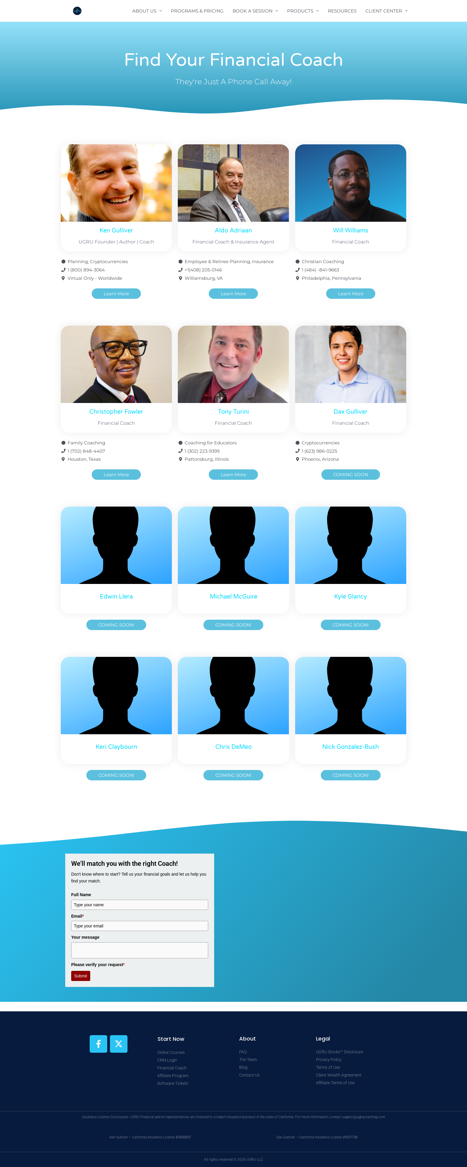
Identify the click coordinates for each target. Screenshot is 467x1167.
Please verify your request (98, 964)
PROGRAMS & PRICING (197, 11)
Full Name (81, 894)
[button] (116, 625)
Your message (85, 937)
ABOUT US (144, 11)
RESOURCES (342, 11)
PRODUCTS (300, 11)
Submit (80, 976)
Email (77, 916)
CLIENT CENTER (383, 11)
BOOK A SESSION (253, 11)
